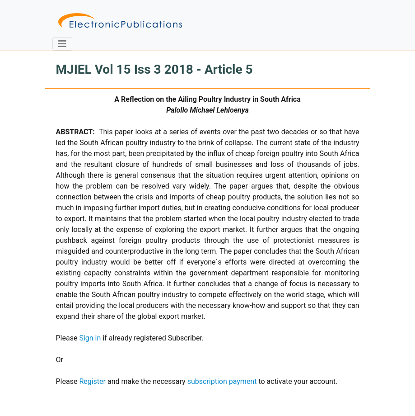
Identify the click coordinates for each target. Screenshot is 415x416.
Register (92, 381)
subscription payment (222, 381)
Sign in (90, 338)
